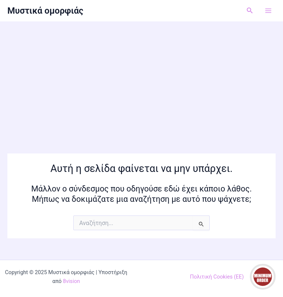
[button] (250, 10)
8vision (71, 281)
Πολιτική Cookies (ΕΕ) (217, 276)
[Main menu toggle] (268, 10)
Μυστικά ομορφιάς (45, 11)
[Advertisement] (141, 76)
